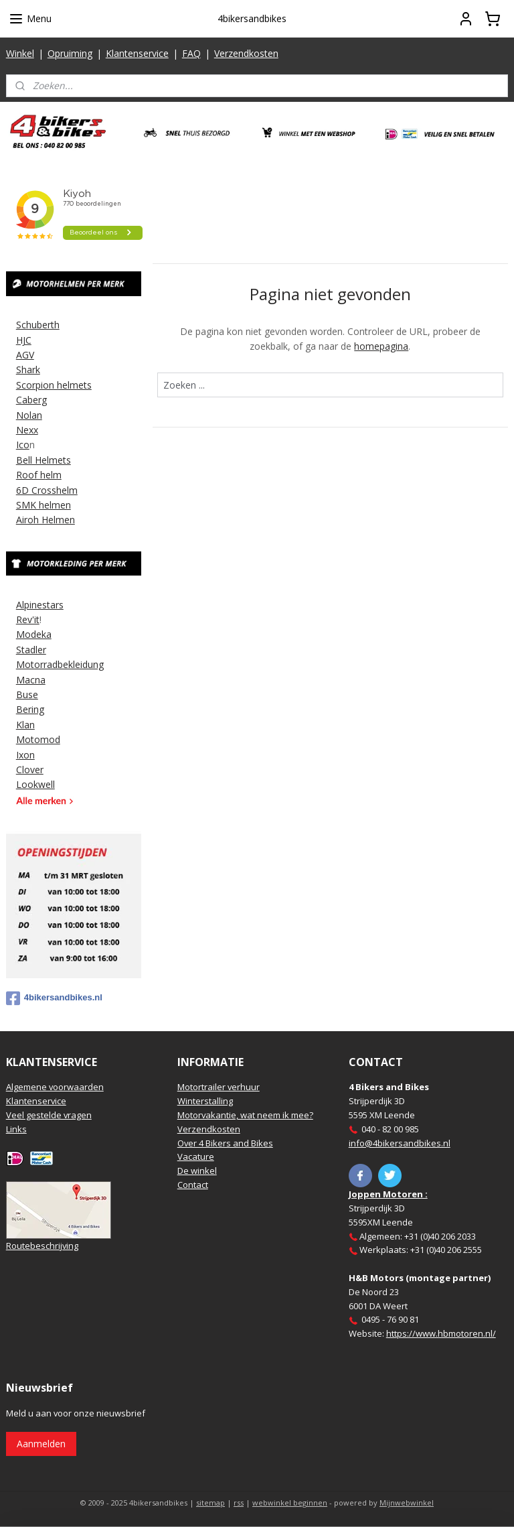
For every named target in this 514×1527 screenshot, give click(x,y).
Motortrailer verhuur (218, 1087)
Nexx (27, 429)
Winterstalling (205, 1101)
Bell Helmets (43, 460)
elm (54, 474)
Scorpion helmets (54, 385)
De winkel (197, 1171)
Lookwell (35, 784)
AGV (25, 354)
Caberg (31, 399)
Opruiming (70, 53)
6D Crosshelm (47, 490)
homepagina (382, 346)
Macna (31, 679)
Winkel (20, 53)
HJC (23, 340)
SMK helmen (43, 505)
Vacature (195, 1156)
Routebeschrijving (42, 1246)
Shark (28, 369)
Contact (192, 1185)
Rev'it (27, 619)
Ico (22, 444)
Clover (30, 769)
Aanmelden (41, 1443)
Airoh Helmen (45, 519)
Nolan (29, 415)
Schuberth (38, 324)
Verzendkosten (246, 53)
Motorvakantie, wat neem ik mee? (245, 1115)
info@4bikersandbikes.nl (399, 1143)
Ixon (25, 754)
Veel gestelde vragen (49, 1115)
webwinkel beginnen (289, 1503)
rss (239, 1503)
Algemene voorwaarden (55, 1087)
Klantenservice (137, 53)
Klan (25, 724)
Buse (27, 694)
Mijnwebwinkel (406, 1503)
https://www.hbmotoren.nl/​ (441, 1333)
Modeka (34, 634)
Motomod (38, 739)
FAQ (191, 53)
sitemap (210, 1503)
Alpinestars (40, 604)
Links (16, 1129)
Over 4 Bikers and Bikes (225, 1143)
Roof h (31, 474)
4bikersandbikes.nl (54, 998)
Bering (30, 709)
